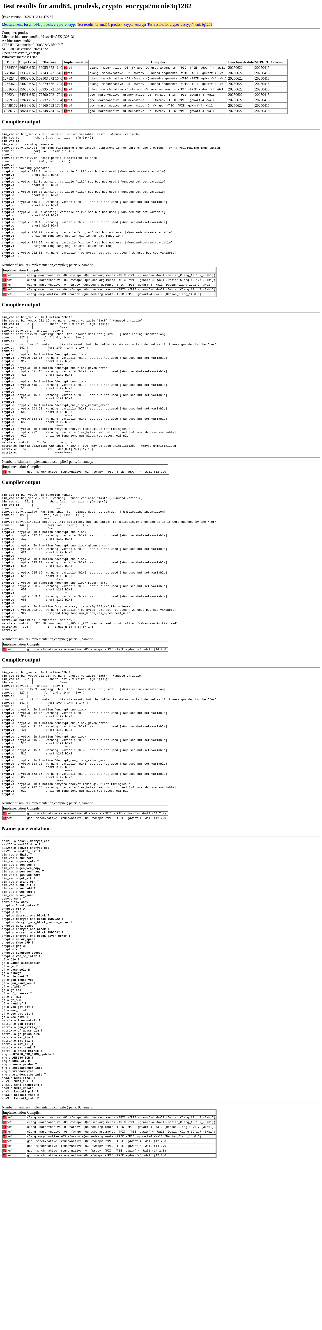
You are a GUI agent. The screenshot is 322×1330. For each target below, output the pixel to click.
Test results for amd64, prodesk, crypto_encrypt (111, 24)
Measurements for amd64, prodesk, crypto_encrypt (39, 24)
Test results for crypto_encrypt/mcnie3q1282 (179, 24)
